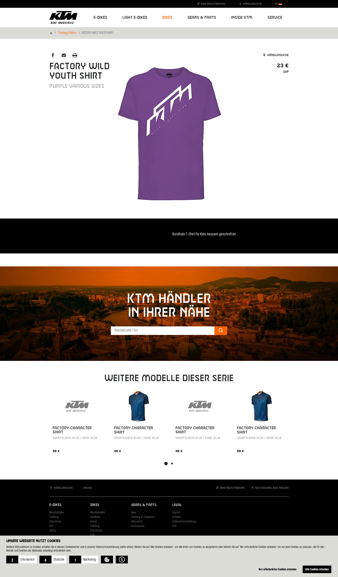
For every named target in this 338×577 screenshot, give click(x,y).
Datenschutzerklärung (184, 521)
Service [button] (275, 17)
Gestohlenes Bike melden (270, 488)
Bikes (94, 505)
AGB (174, 526)
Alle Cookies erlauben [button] (317, 569)
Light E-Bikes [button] (134, 17)
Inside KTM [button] (241, 17)
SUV (51, 526)
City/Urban (55, 521)
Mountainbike (56, 512)
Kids (92, 535)
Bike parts (136, 521)
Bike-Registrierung (211, 4)
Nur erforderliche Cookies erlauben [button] (278, 569)
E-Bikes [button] (100, 17)
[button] (21, 559)
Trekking (53, 517)
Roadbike (95, 517)
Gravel (93, 521)
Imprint (176, 512)
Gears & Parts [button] (202, 17)
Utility (52, 530)
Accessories (137, 526)
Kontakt (176, 517)
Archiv (85, 488)
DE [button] (278, 4)
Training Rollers (67, 33)
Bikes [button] (167, 17)
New (133, 512)
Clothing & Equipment (143, 517)
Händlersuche (250, 4)
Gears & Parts (143, 505)
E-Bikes (55, 505)
